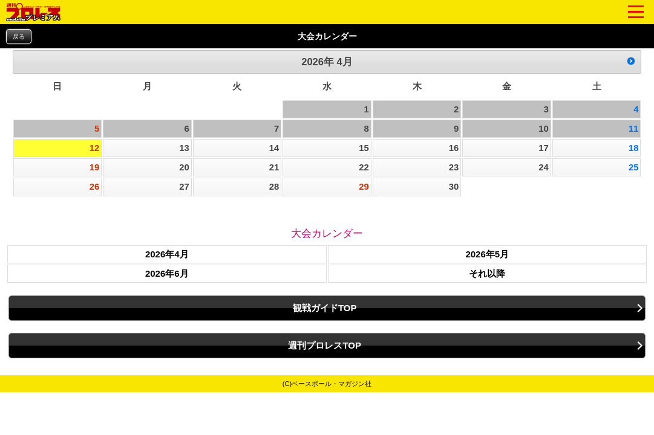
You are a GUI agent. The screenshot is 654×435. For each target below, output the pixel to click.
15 (364, 148)
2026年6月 (167, 273)
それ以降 (487, 273)
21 (274, 167)
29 (364, 187)
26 (95, 187)
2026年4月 (167, 254)
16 (454, 148)
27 (184, 187)
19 (95, 167)
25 (634, 167)
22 (364, 167)
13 (184, 148)
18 (634, 148)
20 (184, 167)
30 (454, 187)
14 (274, 148)
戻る (19, 36)
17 (543, 148)
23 (454, 167)
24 (543, 167)
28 (274, 187)
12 (95, 148)
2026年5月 (487, 254)
